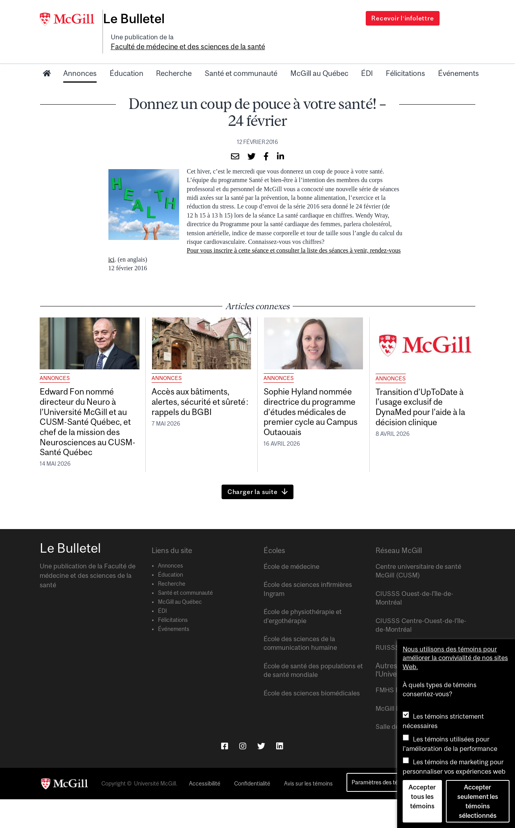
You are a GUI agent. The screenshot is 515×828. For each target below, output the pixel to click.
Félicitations (405, 60)
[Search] (454, 13)
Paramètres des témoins (382, 811)
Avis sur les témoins (308, 812)
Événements (458, 60)
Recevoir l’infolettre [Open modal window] (402, 18)
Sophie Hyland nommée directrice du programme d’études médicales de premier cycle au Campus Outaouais (309, 411)
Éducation (126, 60)
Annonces (80, 60)
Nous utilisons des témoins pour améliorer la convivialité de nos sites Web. (455, 658)
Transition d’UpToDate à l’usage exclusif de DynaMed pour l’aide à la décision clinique (425, 405)
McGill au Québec (319, 60)
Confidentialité (252, 812)
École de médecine (291, 595)
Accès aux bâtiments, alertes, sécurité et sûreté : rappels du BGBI (200, 399)
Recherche (174, 60)
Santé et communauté (241, 60)
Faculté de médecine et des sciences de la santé (246, 34)
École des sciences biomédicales (312, 722)
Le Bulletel (141, 18)
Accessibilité (204, 812)
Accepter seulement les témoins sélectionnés (477, 801)
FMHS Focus (395, 719)
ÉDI (367, 60)
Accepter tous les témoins (422, 796)
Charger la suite (252, 520)
